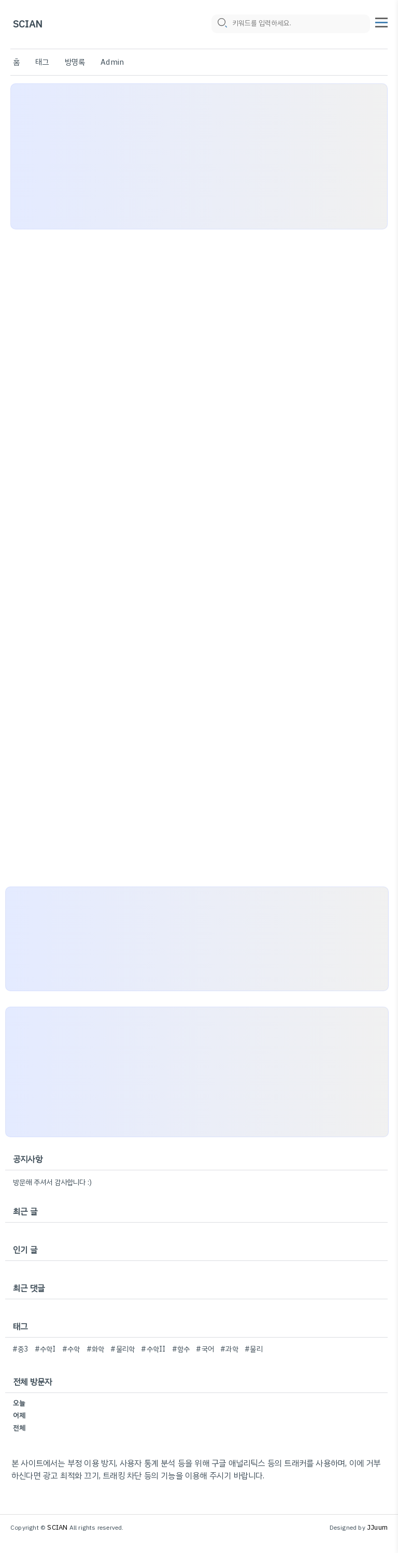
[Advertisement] (199, 156)
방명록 (75, 62)
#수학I (45, 1349)
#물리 (254, 1349)
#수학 (71, 1349)
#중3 (20, 1349)
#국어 (205, 1349)
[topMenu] (381, 21)
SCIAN (27, 24)
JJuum (377, 1527)
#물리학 (122, 1349)
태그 (42, 62)
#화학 (96, 1349)
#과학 (229, 1349)
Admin (112, 62)
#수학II (153, 1349)
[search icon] (222, 24)
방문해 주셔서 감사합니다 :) (52, 1182)
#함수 (181, 1349)
